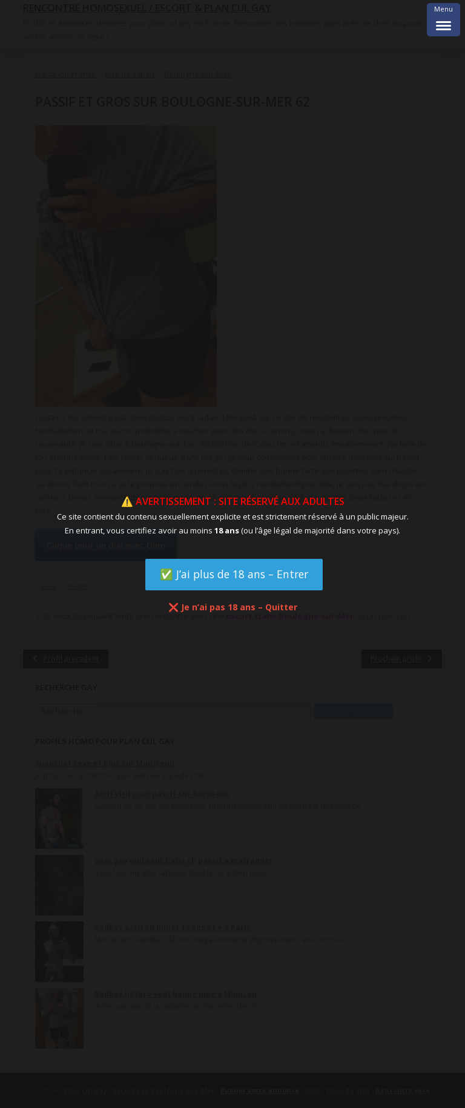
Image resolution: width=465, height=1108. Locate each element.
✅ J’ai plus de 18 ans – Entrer (234, 574)
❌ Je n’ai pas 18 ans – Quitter (232, 607)
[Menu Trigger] (443, 19)
